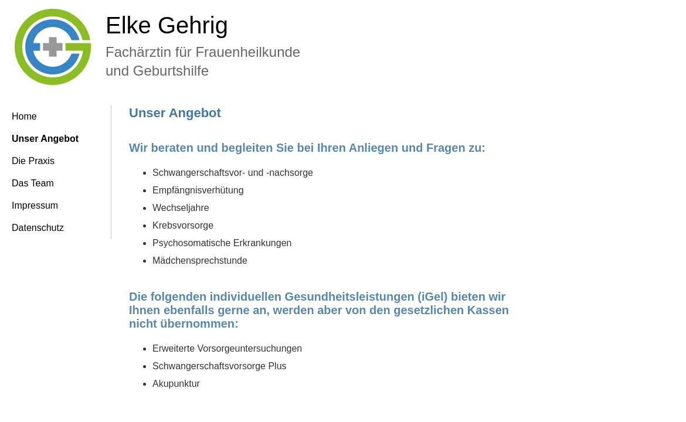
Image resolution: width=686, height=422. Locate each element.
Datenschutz (38, 228)
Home (24, 116)
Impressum (35, 205)
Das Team (33, 183)
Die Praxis (33, 161)
